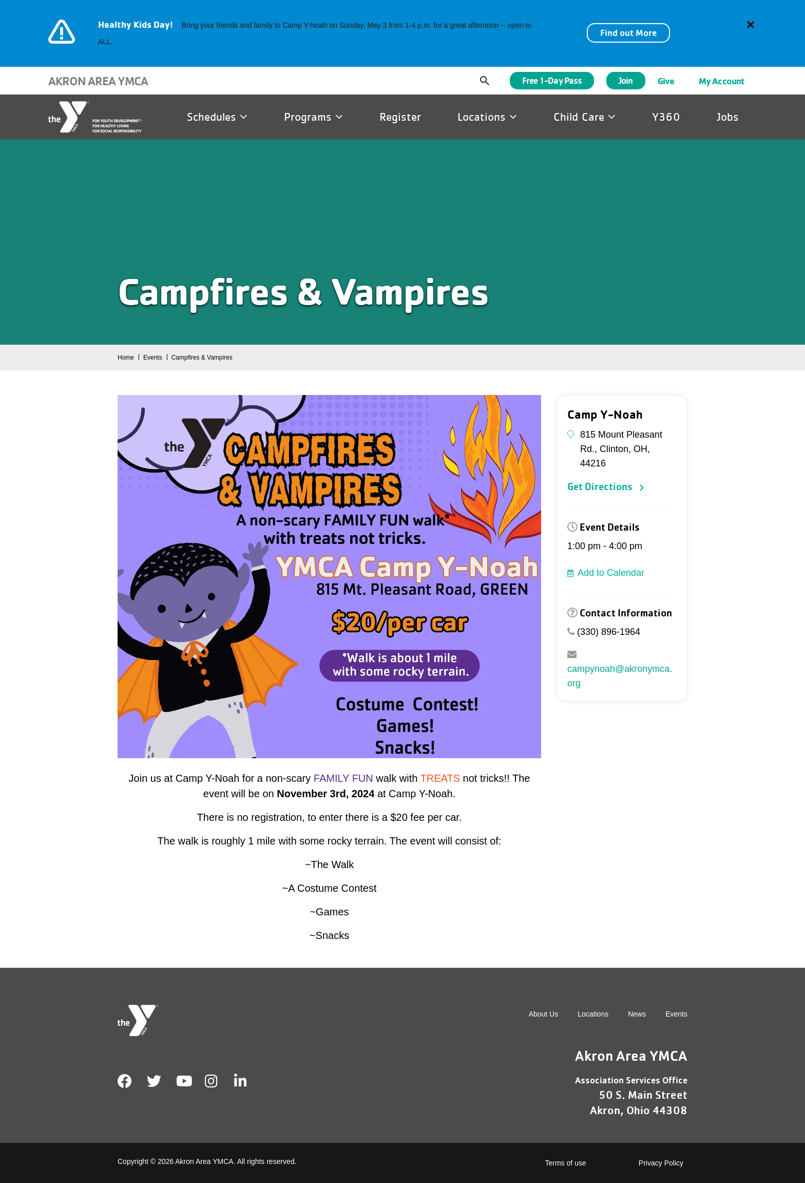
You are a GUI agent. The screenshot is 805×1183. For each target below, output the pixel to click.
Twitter (154, 1081)
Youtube (183, 1081)
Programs (313, 116)
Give (666, 80)
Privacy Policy (661, 1163)
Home (126, 357)
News (637, 1014)
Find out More (628, 32)
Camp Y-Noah (605, 414)
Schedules (217, 116)
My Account (721, 80)
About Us (544, 1014)
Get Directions (599, 486)
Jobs (728, 116)
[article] (402, 33)
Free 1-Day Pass (552, 80)
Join (625, 80)
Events (152, 357)
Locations (487, 116)
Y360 (666, 116)
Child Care (584, 116)
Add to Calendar (611, 573)
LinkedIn (247, 1081)
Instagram (218, 1081)
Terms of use (565, 1163)
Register (400, 116)
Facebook (125, 1081)
